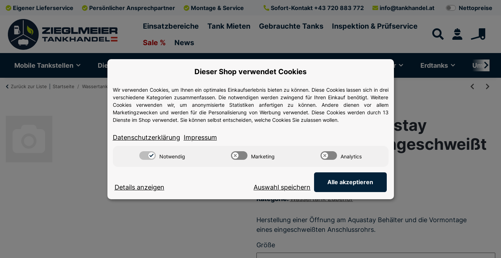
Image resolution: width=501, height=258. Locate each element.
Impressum (200, 137)
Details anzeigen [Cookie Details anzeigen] (139, 187)
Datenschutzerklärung (146, 137)
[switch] (147, 155)
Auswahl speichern (283, 187)
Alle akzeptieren (351, 182)
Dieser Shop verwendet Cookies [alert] (250, 71)
